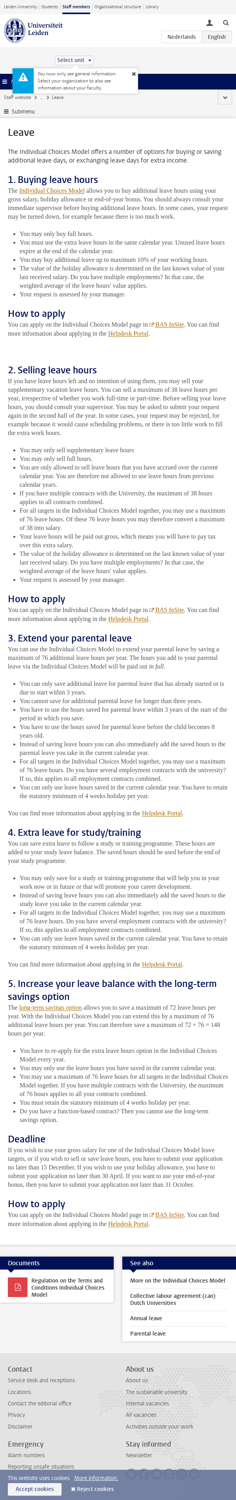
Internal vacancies (147, 1403)
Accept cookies (35, 1489)
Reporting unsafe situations (41, 1467)
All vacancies (141, 1415)
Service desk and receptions (41, 1380)
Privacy (16, 1415)
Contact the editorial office (39, 1403)
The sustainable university (156, 1392)
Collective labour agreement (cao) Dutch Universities (173, 1299)
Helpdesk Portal (162, 813)
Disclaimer (20, 1427)
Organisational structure (117, 7)
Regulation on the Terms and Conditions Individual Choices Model (67, 1288)
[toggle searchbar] (226, 22)
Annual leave (146, 1318)
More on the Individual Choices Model (177, 1280)
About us (137, 1380)
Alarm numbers (26, 1455)
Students (49, 7)
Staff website (17, 97)
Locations (19, 1392)
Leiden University (20, 7)
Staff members (76, 7)
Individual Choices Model (52, 190)
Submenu (23, 111)
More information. (96, 1478)
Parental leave (148, 1333)
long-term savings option (50, 1007)
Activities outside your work (159, 1427)
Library (151, 7)
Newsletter (139, 1455)
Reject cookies (95, 1489)
